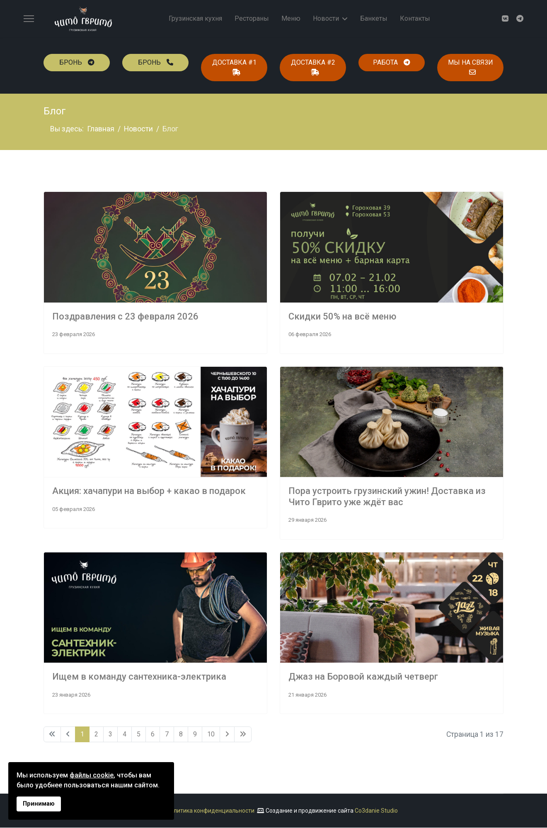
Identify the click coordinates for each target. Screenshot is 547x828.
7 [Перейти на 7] (167, 734)
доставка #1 (234, 66)
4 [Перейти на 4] (124, 734)
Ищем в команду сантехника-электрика (139, 677)
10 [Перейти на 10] (211, 734)
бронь (76, 62)
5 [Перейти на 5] (138, 734)
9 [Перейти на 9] (195, 734)
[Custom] (519, 19)
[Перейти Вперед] (227, 735)
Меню (290, 18)
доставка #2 (313, 66)
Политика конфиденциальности (210, 811)
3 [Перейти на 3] (110, 734)
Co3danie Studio (376, 811)
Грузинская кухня (195, 18)
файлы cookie (92, 775)
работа (391, 62)
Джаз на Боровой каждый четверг (363, 677)
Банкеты (373, 18)
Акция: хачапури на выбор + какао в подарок (149, 491)
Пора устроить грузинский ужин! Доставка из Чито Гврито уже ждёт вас (387, 496)
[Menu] (29, 18)
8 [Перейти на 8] (181, 734)
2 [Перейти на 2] (96, 734)
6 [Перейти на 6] (153, 734)
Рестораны (252, 18)
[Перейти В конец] (243, 735)
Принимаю (39, 803)
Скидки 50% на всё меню (342, 316)
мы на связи (470, 66)
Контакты (415, 18)
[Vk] (504, 19)
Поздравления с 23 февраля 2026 (125, 316)
